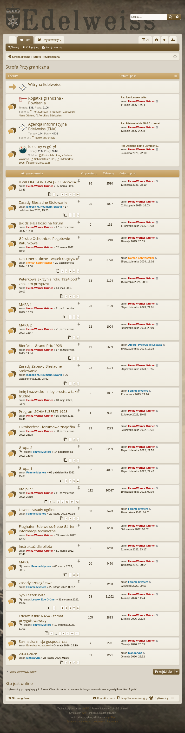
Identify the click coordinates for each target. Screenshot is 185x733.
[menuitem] (156, 40)
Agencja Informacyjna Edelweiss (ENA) (47, 126)
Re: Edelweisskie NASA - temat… (141, 123)
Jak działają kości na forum (41, 223)
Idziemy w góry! (42, 146)
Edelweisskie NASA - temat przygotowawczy (41, 618)
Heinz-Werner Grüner (141, 101)
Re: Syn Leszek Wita (133, 97)
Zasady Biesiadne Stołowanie (43, 202)
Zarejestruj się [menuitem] (174, 41)
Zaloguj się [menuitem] (165, 41)
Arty (84, 713)
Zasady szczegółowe (36, 582)
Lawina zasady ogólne (37, 509)
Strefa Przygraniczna (27, 67)
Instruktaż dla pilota (35, 546)
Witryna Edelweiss (44, 84)
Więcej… (13, 41)
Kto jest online (19, 683)
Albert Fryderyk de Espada (145, 344)
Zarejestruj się (54, 47)
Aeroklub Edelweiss (48, 115)
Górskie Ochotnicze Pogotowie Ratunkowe (44, 240)
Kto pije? (26, 488)
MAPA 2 (25, 325)
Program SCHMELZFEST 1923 (43, 411)
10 (67, 501)
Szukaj (15, 47)
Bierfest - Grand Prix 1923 (40, 345)
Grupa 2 (25, 447)
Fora (28, 40)
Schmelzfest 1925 (38, 162)
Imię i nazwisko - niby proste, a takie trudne (49, 393)
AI (145, 40)
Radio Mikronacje (43, 137)
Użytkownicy (51, 40)
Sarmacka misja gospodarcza (43, 641)
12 (77, 501)
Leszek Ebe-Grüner (43, 599)
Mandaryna (33, 657)
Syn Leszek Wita (32, 595)
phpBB (85, 708)
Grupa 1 (25, 468)
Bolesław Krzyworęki (38, 645)
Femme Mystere (138, 390)
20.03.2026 (28, 653)
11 (72, 501)
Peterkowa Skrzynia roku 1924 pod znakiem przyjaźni (48, 281)
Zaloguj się (32, 47)
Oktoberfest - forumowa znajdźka (47, 426)
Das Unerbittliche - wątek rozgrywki (48, 258)
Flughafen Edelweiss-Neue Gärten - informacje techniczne (48, 528)
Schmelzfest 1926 (43, 159)
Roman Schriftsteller (39, 262)
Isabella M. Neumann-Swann (44, 206)
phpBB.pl (110, 717)
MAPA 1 (25, 304)
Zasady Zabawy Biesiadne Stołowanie (40, 368)
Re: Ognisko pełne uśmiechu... (140, 145)
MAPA (24, 562)
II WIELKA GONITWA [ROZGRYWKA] (48, 181)
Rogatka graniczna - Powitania (45, 100)
